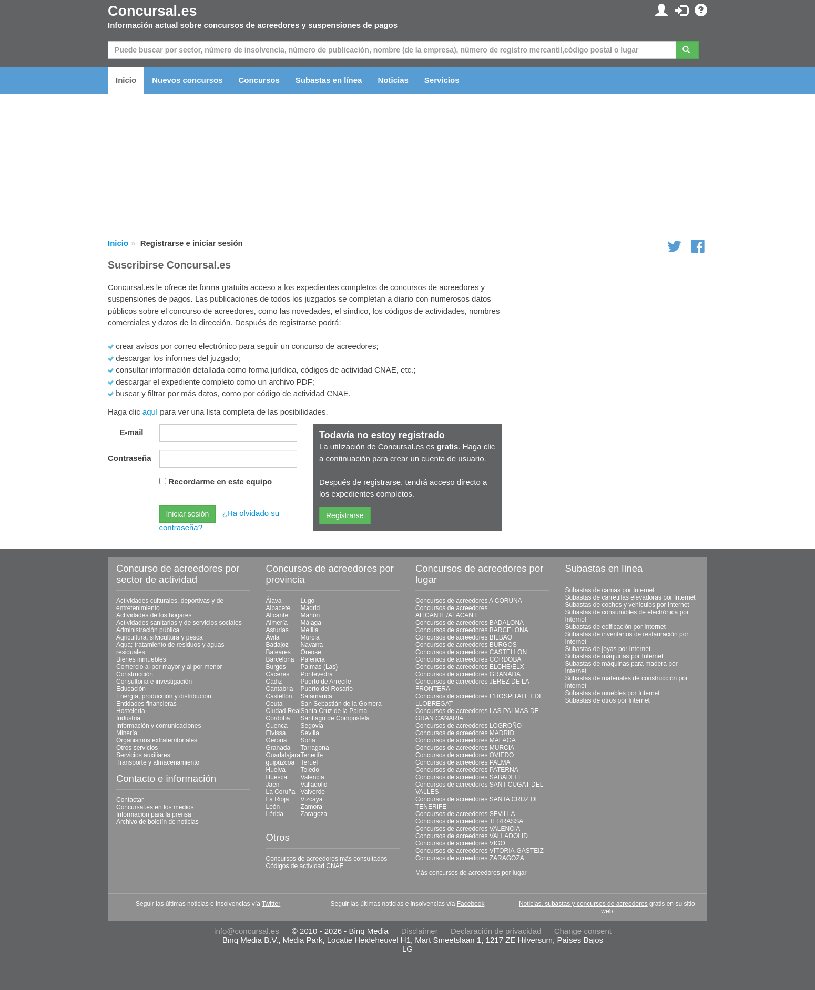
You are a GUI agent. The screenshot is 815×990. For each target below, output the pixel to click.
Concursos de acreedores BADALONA (469, 622)
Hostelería (130, 711)
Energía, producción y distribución (163, 696)
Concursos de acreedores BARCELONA (471, 630)
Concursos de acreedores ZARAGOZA (469, 858)
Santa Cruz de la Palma (334, 711)
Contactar (130, 799)
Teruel (309, 762)
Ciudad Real (283, 711)
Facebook (471, 904)
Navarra (312, 644)
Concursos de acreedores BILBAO (463, 637)
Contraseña (129, 457)
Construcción (134, 674)
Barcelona (280, 659)
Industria (128, 718)
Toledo (310, 770)
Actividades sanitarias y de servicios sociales (179, 622)
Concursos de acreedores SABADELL (468, 777)
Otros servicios (137, 747)
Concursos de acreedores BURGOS (466, 644)
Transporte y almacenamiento (157, 762)
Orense (311, 652)
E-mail (131, 432)
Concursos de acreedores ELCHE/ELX (469, 667)
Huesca (277, 777)
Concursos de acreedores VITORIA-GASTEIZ (479, 850)
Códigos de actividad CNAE (305, 866)
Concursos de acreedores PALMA (463, 762)
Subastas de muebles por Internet (612, 693)
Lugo (308, 600)
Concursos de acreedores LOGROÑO (468, 725)
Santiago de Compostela (335, 718)
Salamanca (316, 696)
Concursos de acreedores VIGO (460, 843)
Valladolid (314, 784)
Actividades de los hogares (153, 615)
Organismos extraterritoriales (156, 740)
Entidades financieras (146, 703)
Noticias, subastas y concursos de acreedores (583, 904)
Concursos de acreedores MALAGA (465, 740)
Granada (278, 747)
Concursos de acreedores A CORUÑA (468, 600)
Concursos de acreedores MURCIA (464, 747)
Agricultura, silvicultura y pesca (159, 637)
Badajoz (277, 644)
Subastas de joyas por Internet (608, 649)
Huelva (276, 770)
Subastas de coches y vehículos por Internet (627, 605)
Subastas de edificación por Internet (615, 627)
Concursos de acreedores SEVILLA (465, 814)
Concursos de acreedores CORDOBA (468, 659)
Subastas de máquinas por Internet (614, 656)
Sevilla (310, 733)
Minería (126, 733)
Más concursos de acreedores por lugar (470, 872)
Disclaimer (419, 930)
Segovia (312, 725)
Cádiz (274, 681)
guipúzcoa (280, 762)
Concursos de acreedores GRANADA (468, 674)
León (273, 806)
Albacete (278, 608)
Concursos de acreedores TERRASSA (469, 821)
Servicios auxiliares (143, 755)
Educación (131, 689)
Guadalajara (283, 755)
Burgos (276, 667)
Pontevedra (317, 674)
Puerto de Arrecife (326, 681)
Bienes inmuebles (141, 659)
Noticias (393, 80)
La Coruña (281, 792)
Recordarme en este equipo (220, 481)
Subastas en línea (329, 80)
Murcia (310, 637)
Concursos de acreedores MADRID (464, 733)
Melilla (310, 630)
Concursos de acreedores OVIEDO (464, 755)
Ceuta (274, 703)
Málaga (311, 622)
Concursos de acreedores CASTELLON (471, 652)
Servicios (442, 80)
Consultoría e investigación (154, 681)
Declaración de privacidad (496, 930)
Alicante (277, 615)
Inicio (126, 80)
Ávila (273, 637)
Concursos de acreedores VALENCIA (467, 828)
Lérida (274, 814)
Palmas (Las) (319, 667)
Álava (274, 600)
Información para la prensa (153, 814)
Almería (277, 622)
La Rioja (277, 799)
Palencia (313, 659)
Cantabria (279, 689)
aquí (150, 411)
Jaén (273, 784)
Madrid (310, 608)
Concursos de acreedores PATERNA (466, 770)
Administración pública (147, 630)
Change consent (583, 930)
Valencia (312, 777)
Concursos (258, 80)
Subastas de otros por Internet (607, 700)
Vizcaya (312, 799)
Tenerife (312, 755)
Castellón (279, 696)
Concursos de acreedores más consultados (327, 858)
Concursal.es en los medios (154, 807)
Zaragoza (314, 814)
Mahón (310, 615)
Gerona (276, 740)
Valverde (313, 792)
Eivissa (276, 733)
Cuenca (277, 725)
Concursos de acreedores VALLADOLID (471, 836)
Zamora (311, 806)
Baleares (278, 652)
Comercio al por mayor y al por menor (169, 667)
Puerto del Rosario (327, 689)
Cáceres (278, 674)
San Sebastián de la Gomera (341, 703)
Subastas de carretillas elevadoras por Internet (630, 597)
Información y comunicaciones (158, 725)
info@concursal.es (246, 930)
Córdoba (278, 718)
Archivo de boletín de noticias (157, 822)
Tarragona (315, 747)
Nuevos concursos (187, 80)
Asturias (277, 630)
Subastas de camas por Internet (610, 590)
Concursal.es (152, 11)
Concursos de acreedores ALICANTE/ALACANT (451, 611)
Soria (308, 740)
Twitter (271, 904)
